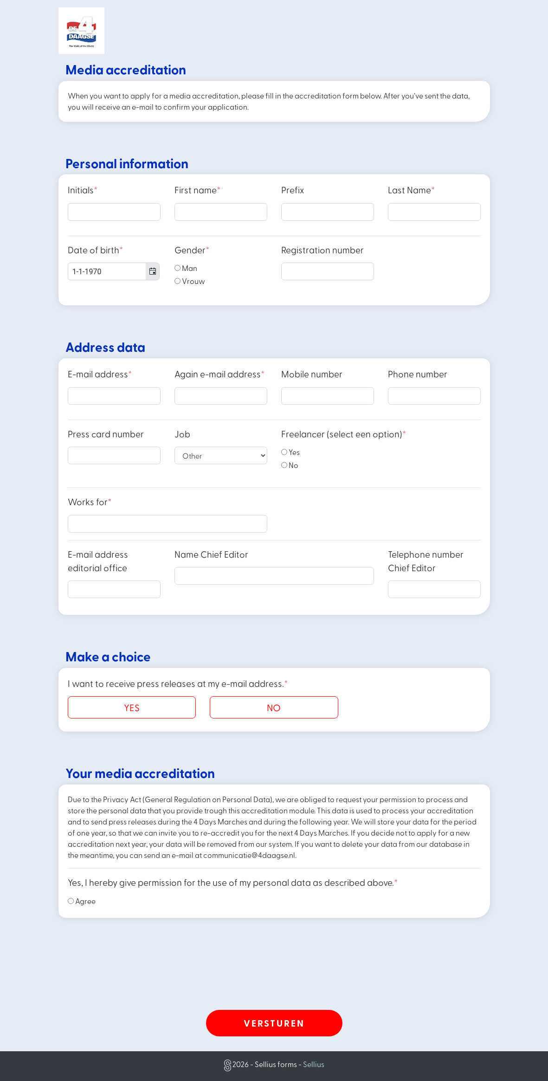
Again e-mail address (219, 374)
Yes (290, 452)
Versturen (274, 1022)
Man (185, 268)
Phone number (417, 374)
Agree (82, 900)
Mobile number (311, 374)
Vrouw (189, 281)
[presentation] (274, 980)
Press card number (106, 433)
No (289, 465)
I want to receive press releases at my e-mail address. (178, 683)
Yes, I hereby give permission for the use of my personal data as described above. (233, 882)
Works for (89, 501)
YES (132, 707)
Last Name (411, 190)
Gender (191, 249)
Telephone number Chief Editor (426, 561)
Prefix (292, 190)
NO (274, 707)
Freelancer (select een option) (343, 433)
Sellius (313, 1064)
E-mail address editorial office (98, 561)
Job (182, 433)
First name (197, 190)
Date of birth (95, 249)
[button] (152, 271)
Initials (82, 190)
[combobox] (113, 271)
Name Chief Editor (211, 554)
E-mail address (100, 374)
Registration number (322, 249)
